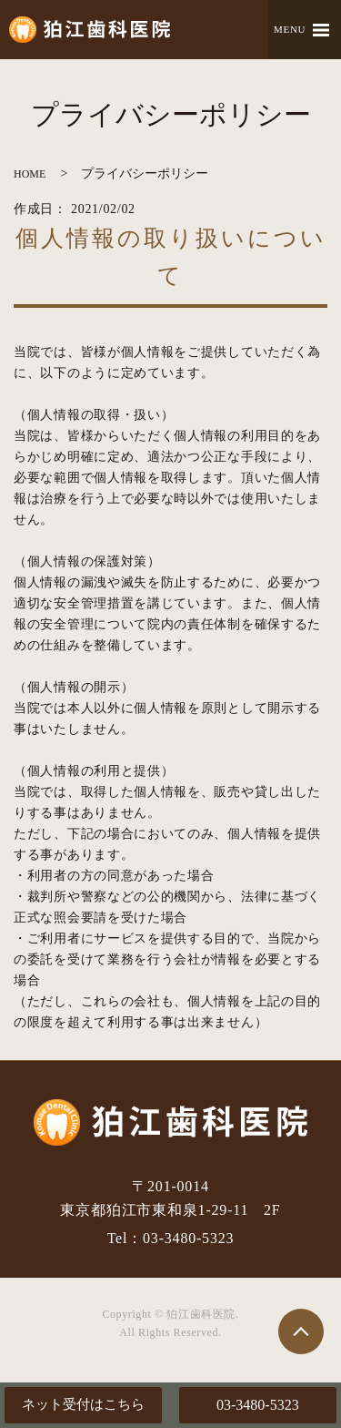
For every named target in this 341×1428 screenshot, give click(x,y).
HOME (29, 174)
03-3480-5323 (257, 1405)
